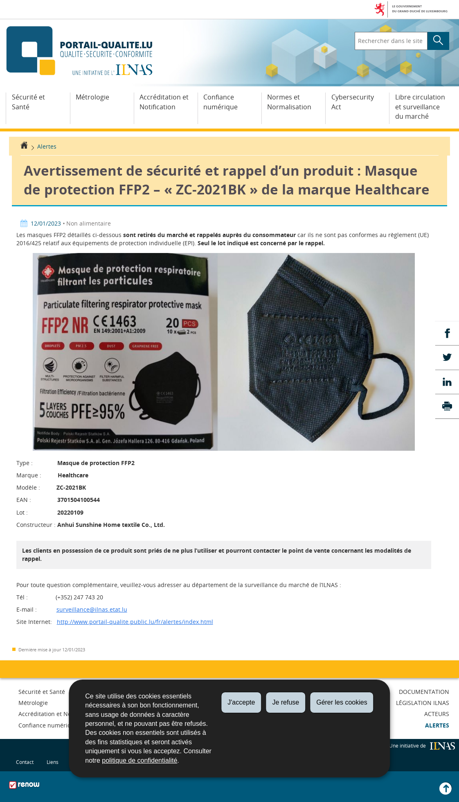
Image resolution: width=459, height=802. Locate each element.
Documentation (424, 692)
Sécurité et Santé (28, 102)
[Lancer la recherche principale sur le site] (438, 41)
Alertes (46, 146)
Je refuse (285, 702)
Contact (25, 761)
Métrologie (92, 97)
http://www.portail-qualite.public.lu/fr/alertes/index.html (135, 622)
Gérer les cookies (341, 702)
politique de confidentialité (139, 760)
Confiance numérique (220, 102)
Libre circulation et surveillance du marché (420, 107)
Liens (53, 761)
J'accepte (241, 702)
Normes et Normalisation (289, 102)
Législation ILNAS (422, 703)
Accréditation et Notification (164, 102)
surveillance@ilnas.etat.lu (91, 609)
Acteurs (436, 714)
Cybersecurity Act (352, 102)
